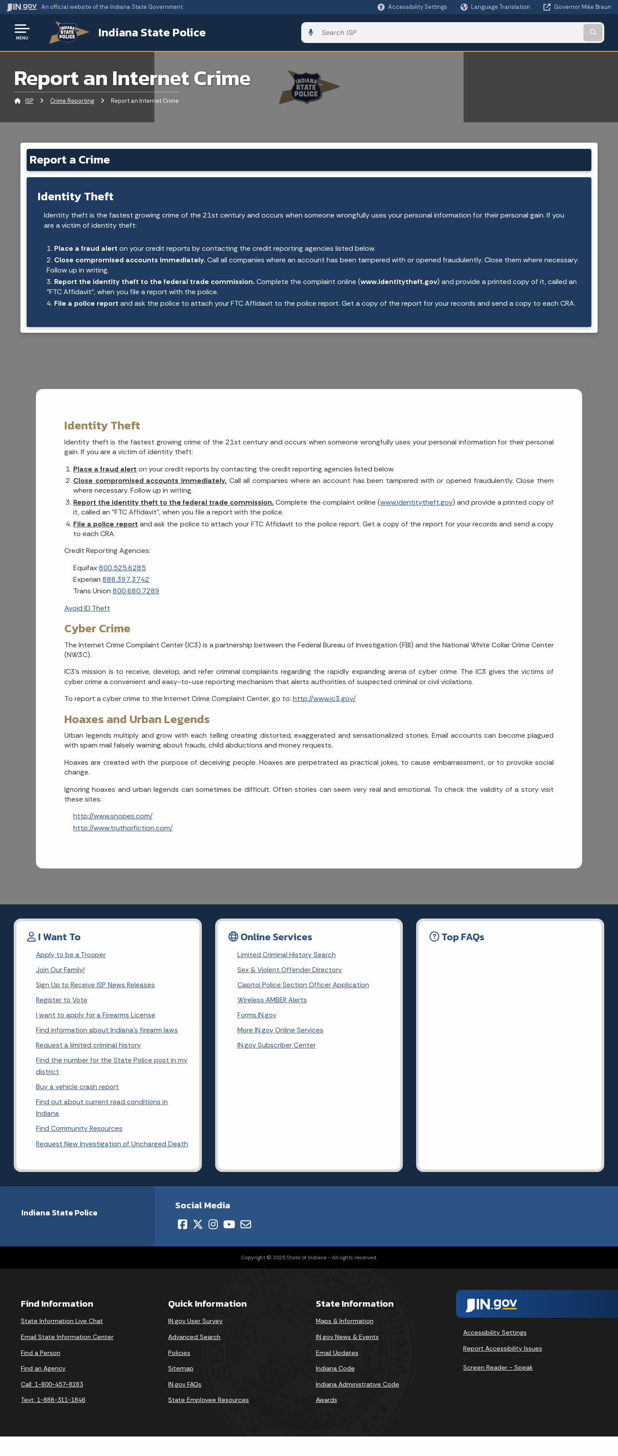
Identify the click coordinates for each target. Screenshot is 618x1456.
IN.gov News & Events (347, 1356)
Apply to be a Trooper (71, 955)
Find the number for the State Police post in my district (106, 1070)
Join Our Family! (61, 971)
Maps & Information (345, 1341)
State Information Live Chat (62, 1341)
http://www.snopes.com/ (113, 816)
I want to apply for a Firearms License (96, 1018)
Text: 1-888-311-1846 (53, 1420)
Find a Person (40, 1372)
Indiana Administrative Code (357, 1404)
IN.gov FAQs (184, 1404)
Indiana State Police (142, 31)
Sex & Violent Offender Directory (290, 971)
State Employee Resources (208, 1420)
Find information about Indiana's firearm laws (107, 1033)
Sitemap (180, 1388)
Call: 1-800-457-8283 (52, 1404)
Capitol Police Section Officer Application (304, 986)
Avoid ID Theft (87, 608)
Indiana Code (335, 1388)
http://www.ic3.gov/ (324, 699)
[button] (412, 7)
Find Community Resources (80, 1135)
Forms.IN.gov (257, 1018)
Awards (326, 1420)
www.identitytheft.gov (400, 281)
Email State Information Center (67, 1356)
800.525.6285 (122, 568)
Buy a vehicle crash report (77, 1092)
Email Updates (337, 1372)
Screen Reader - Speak (498, 1387)
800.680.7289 (136, 591)
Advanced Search (194, 1356)
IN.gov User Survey (195, 1341)
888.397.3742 (126, 580)
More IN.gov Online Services (281, 1033)
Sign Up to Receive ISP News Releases (96, 986)
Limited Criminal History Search (286, 955)
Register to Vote (62, 1002)
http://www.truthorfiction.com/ (123, 828)
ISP (29, 99)
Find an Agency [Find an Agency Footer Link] (43, 1388)
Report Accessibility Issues (502, 1368)
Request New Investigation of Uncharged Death (102, 1157)
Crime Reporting (72, 99)
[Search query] (542, 31)
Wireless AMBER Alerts (273, 1002)
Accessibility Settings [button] (495, 1352)
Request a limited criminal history (89, 1049)
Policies (179, 1372)
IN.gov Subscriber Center (276, 1049)
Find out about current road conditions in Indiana (103, 1114)
